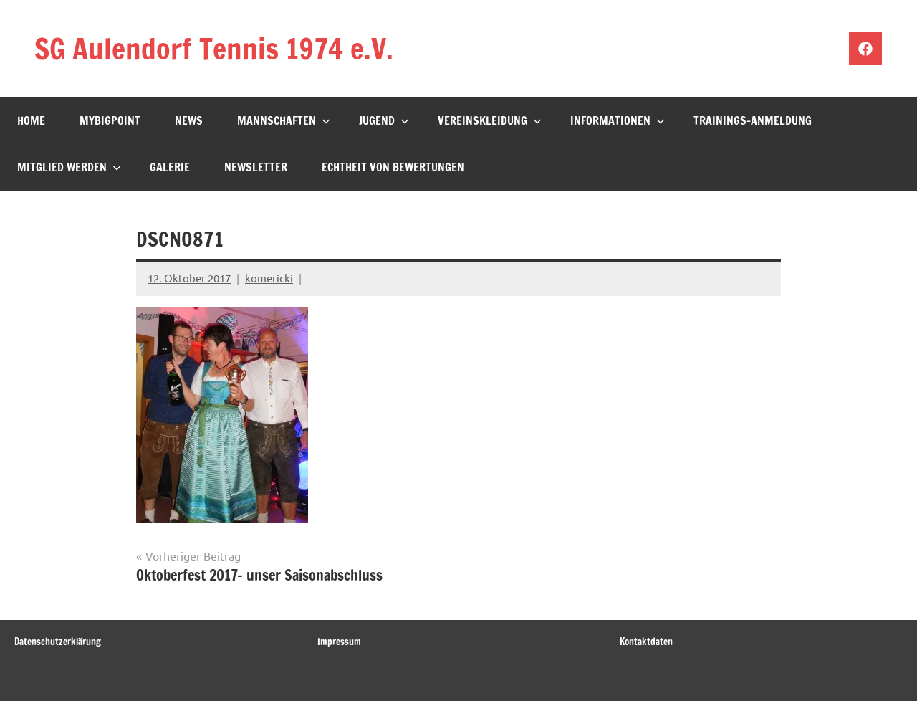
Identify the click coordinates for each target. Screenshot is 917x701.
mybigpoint (110, 120)
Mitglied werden (69, 167)
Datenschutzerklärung (57, 641)
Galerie (170, 167)
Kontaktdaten (646, 641)
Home (31, 120)
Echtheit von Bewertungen (393, 167)
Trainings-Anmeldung (752, 120)
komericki (269, 278)
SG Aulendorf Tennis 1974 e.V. (213, 48)
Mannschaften (283, 120)
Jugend (384, 120)
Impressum (339, 641)
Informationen (617, 120)
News (189, 120)
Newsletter (255, 167)
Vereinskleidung (490, 120)
